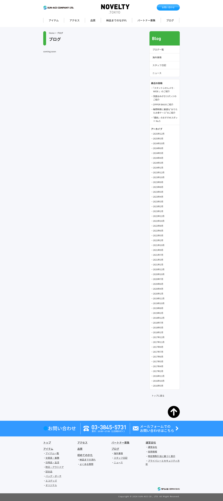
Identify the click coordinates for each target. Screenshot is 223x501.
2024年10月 (158, 143)
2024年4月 (158, 157)
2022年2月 (158, 240)
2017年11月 (158, 342)
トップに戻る (158, 395)
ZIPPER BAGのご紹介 (163, 104)
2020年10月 (158, 274)
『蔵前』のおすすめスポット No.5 (165, 119)
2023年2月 (158, 206)
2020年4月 (158, 288)
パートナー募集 (146, 20)
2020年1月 (158, 293)
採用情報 (152, 451)
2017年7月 (158, 351)
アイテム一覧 (52, 453)
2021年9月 (158, 249)
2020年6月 (158, 283)
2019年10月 (158, 303)
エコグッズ (51, 480)
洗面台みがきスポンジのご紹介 (164, 98)
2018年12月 (158, 317)
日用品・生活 (52, 462)
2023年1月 (158, 211)
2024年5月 (158, 153)
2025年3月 (158, 138)
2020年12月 (158, 269)
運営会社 (151, 442)
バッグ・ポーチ (53, 476)
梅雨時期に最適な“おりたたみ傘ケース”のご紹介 (165, 111)
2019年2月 (158, 312)
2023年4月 (158, 196)
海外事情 (157, 57)
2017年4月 (158, 366)
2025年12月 (158, 133)
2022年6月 (158, 230)
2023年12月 (158, 172)
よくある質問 (86, 464)
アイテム (54, 20)
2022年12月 (158, 216)
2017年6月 (158, 356)
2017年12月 (158, 337)
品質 (92, 20)
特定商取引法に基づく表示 (161, 456)
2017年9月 (158, 346)
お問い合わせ (168, 7)
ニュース (156, 73)
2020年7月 (158, 279)
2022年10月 (158, 220)
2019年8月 (158, 308)
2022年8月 (158, 225)
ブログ (170, 20)
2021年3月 (158, 259)
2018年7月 (158, 322)
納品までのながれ (116, 20)
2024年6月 (158, 148)
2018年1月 (158, 332)
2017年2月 (158, 371)
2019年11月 (158, 298)
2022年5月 (158, 235)
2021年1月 (158, 264)
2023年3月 (158, 201)
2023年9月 (158, 182)
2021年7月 (158, 254)
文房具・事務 (52, 458)
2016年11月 (158, 375)
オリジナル (51, 485)
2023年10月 (158, 177)
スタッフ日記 (159, 65)
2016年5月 (158, 385)
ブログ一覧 (158, 49)
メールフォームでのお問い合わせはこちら (157, 428)
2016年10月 (158, 380)
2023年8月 (158, 186)
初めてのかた (85, 455)
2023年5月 (158, 191)
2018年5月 (158, 327)
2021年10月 (158, 245)
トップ (47, 442)
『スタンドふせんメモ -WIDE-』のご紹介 (164, 89)
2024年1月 (158, 167)
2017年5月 (158, 361)
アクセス (74, 20)
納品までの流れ (88, 459)
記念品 (49, 471)
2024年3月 (158, 162)
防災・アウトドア (55, 467)
